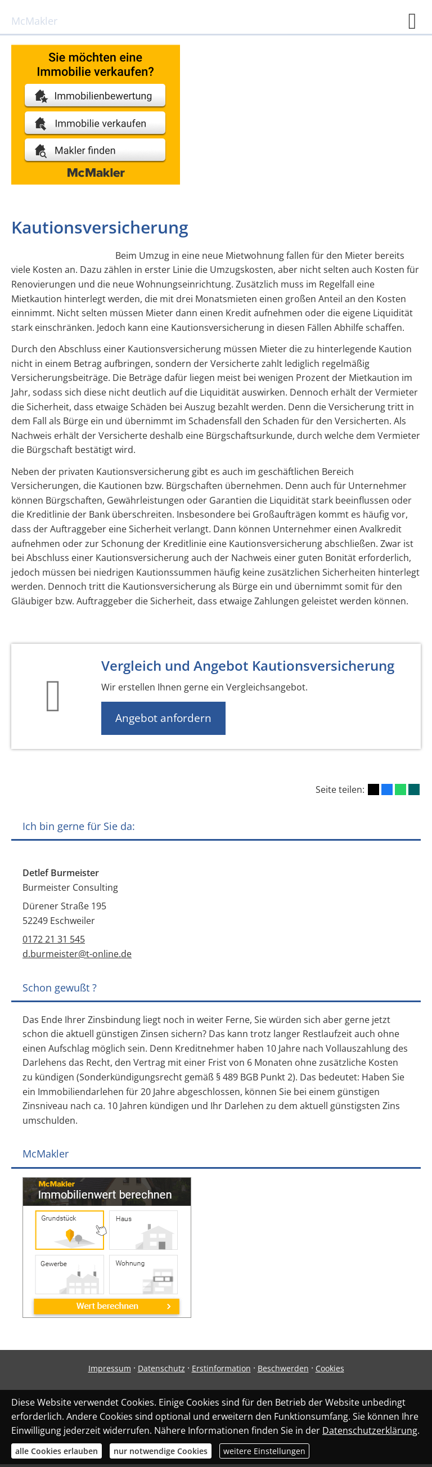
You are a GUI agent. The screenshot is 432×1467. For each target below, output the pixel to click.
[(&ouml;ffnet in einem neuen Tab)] (95, 181)
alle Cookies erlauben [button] (56, 1451)
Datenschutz (161, 1368)
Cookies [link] (330, 1368)
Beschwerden (283, 1368)
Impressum (109, 1368)
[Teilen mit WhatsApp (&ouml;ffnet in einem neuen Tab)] (400, 789)
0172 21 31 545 (53, 939)
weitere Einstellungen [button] (264, 1451)
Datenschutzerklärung (369, 1430)
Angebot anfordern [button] (163, 718)
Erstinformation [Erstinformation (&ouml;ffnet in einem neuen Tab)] (221, 1368)
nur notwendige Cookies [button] (161, 1451)
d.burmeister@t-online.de (77, 954)
